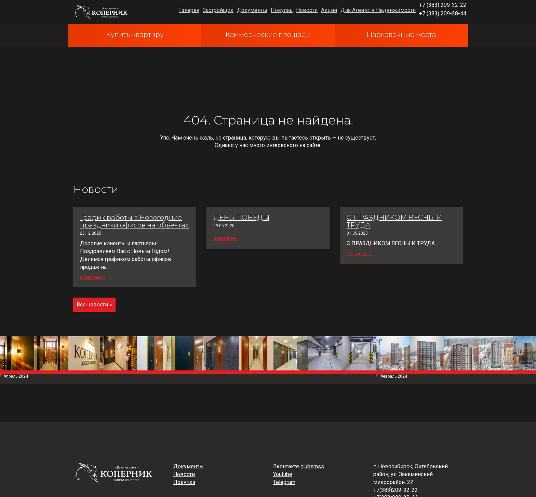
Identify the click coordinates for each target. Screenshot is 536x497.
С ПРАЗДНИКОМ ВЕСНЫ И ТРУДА (394, 221)
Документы (252, 10)
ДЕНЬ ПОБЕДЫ (241, 217)
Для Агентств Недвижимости (378, 10)
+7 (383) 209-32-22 (442, 5)
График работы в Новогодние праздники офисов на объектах (134, 221)
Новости (307, 10)
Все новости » (94, 304)
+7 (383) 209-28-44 (442, 13)
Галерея (189, 10)
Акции (329, 10)
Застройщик (218, 10)
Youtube (282, 474)
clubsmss (312, 466)
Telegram (284, 482)
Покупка (282, 10)
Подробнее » (92, 277)
